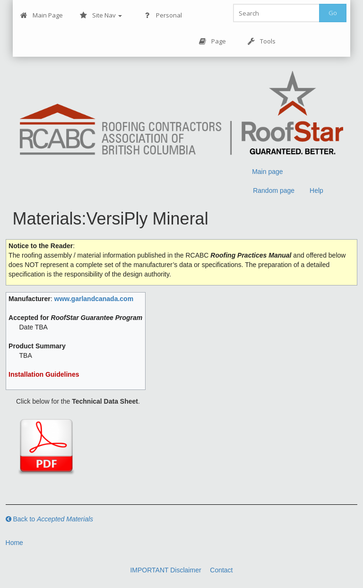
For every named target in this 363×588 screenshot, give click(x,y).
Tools (262, 41)
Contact (221, 570)
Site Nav (101, 15)
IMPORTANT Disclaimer (165, 570)
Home (14, 542)
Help (316, 190)
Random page (273, 190)
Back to (50, 519)
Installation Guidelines (44, 374)
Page (212, 41)
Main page (267, 171)
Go (332, 13)
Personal (163, 15)
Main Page (41, 15)
